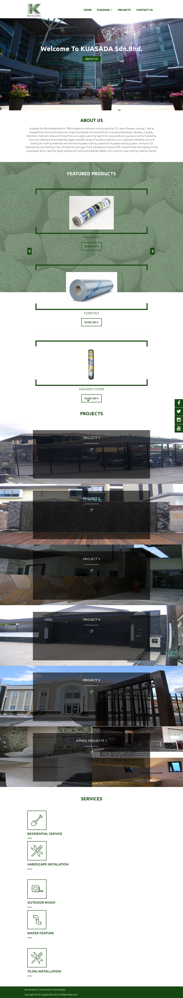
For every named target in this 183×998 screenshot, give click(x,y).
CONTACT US (144, 9)
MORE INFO (91, 246)
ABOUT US (91, 59)
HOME (88, 9)
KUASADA (104, 9)
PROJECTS (124, 9)
